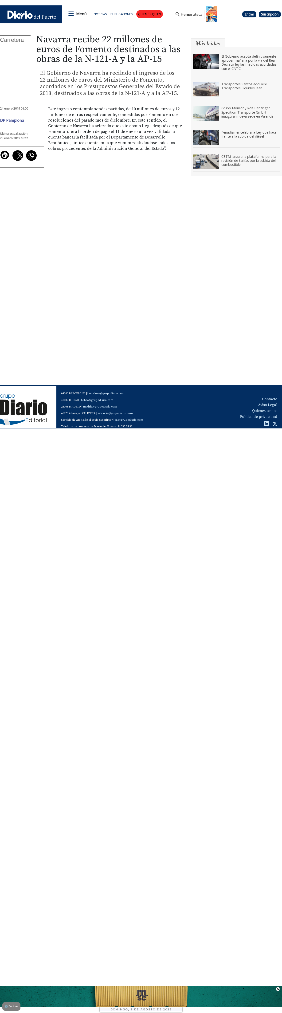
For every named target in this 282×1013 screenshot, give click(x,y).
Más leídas (208, 43)
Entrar (249, 14)
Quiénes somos (264, 410)
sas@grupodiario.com (129, 420)
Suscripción (269, 14)
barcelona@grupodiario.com (106, 393)
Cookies (11, 1006)
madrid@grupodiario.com (100, 406)
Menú (81, 13)
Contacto (269, 399)
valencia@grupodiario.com (115, 413)
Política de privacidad (258, 416)
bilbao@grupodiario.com (97, 400)
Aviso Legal (267, 405)
